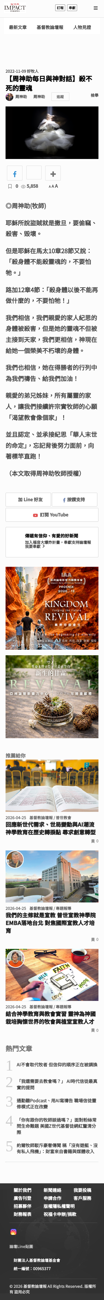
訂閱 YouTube (50, 514)
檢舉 (94, 95)
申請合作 (52, 1198)
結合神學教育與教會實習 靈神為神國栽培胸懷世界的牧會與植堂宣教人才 (51, 1017)
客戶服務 (82, 1198)
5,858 (29, 185)
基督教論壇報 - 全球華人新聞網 (15, 7)
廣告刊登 (22, 1198)
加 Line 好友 (26, 499)
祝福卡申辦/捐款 (60, 1214)
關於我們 (22, 1190)
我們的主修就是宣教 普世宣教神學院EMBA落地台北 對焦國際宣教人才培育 (51, 922)
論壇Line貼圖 (21, 1246)
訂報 (60, 7)
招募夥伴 (22, 1206)
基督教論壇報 (50, 27)
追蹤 (60, 96)
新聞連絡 (52, 1190)
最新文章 (18, 27)
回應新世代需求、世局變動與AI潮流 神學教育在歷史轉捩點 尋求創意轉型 (51, 828)
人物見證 (82, 27)
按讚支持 (74, 499)
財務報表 (22, 1214)
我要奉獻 (35, 546)
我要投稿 (82, 1190)
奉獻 (72, 7)
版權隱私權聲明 (59, 1206)
